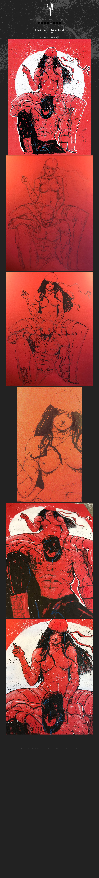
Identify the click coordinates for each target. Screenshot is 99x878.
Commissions (51, 19)
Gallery (32, 19)
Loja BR (57, 19)
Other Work (43, 19)
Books (37, 19)
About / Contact (65, 19)
